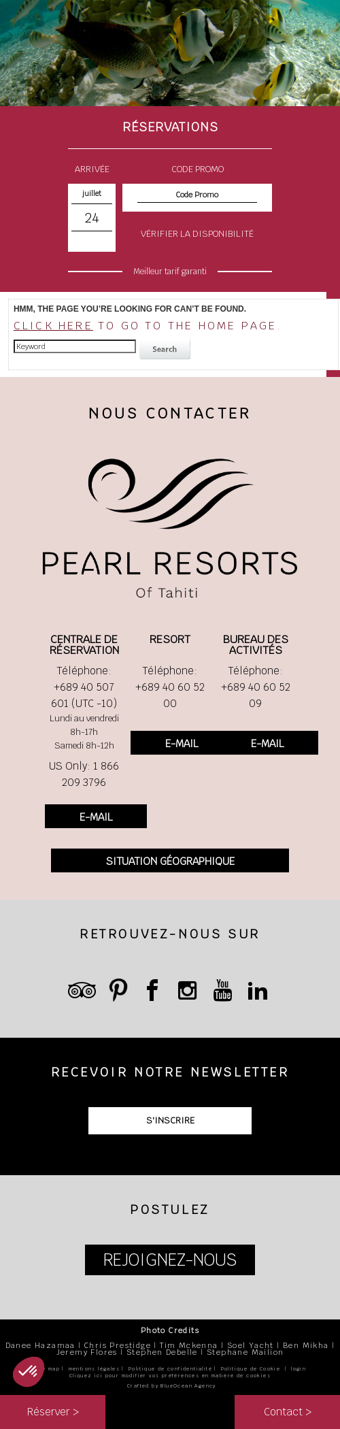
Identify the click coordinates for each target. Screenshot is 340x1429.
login (298, 1369)
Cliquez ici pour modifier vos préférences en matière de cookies (170, 1376)
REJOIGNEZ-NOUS (170, 1259)
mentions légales (94, 1369)
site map (47, 1369)
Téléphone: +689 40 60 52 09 (255, 687)
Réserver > (53, 1411)
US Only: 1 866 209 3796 (84, 774)
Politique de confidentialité (170, 1369)
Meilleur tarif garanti (170, 271)
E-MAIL (96, 816)
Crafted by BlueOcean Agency (171, 1386)
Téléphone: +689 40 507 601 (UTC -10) (84, 687)
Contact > (287, 1411)
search (166, 350)
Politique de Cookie (251, 1369)
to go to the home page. (148, 325)
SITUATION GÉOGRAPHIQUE (170, 861)
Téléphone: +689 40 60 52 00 (170, 687)
